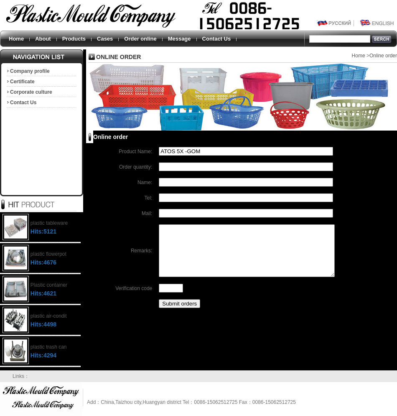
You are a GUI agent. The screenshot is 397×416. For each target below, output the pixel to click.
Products (74, 39)
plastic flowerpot (48, 254)
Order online (140, 39)
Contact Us (216, 39)
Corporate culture (29, 92)
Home (16, 39)
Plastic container (49, 285)
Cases (105, 39)
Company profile (28, 71)
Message (179, 39)
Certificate (20, 82)
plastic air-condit (49, 316)
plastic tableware (49, 223)
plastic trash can (49, 347)
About (43, 39)
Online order (383, 56)
